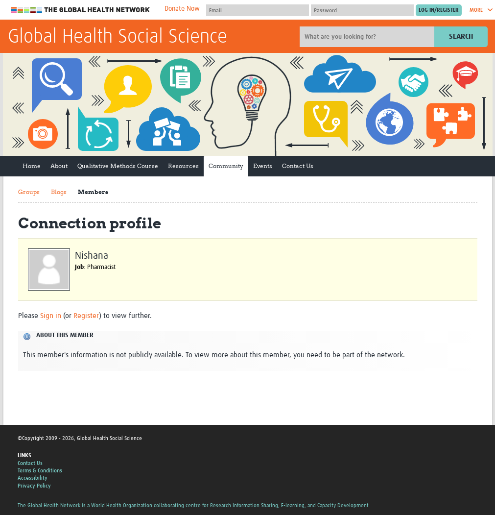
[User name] (257, 10)
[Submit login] (439, 10)
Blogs (59, 192)
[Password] (362, 10)
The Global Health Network (80, 10)
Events (262, 166)
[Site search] (368, 36)
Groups (29, 192)
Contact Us (297, 166)
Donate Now (182, 8)
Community (226, 166)
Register (86, 315)
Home (32, 166)
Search (461, 36)
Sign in (50, 315)
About (59, 166)
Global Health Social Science (117, 37)
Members (93, 192)
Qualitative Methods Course (117, 166)
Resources (183, 166)
